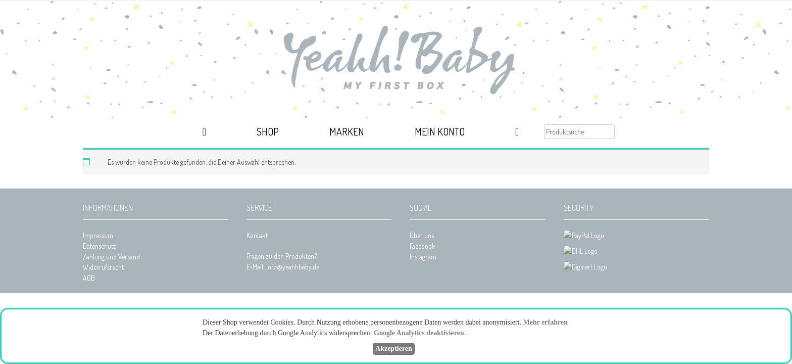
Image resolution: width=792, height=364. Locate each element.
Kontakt (257, 235)
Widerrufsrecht (103, 267)
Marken (346, 131)
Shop (268, 131)
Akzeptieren (393, 348)
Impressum (98, 235)
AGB (89, 278)
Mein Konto (440, 131)
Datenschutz (99, 246)
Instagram (423, 256)
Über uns (422, 235)
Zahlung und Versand (111, 256)
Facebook (422, 246)
